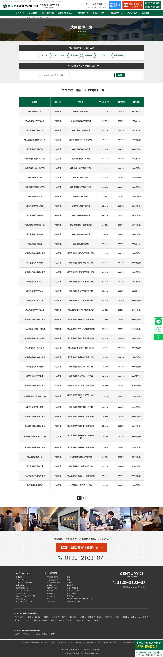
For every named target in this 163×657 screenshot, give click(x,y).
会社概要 (145, 13)
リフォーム (51, 599)
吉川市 (116, 617)
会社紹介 (19, 577)
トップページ (19, 13)
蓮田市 (90, 617)
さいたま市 (19, 617)
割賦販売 (70, 585)
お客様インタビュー (66, 13)
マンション (59, 55)
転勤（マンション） (74, 591)
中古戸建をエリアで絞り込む (81, 66)
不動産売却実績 (52, 577)
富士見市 (18, 620)
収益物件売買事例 (53, 582)
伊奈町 (99, 617)
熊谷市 (44, 620)
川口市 (46, 617)
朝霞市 (61, 620)
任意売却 (70, 596)
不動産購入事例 (52, 580)
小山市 (36, 634)
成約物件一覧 (83, 13)
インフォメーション (23, 591)
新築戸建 (88, 55)
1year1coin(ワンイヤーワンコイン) (79, 599)
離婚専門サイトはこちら (112, 642)
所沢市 (87, 620)
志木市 (70, 620)
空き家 (69, 582)
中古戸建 (74, 55)
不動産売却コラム (116, 13)
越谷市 (37, 617)
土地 (103, 55)
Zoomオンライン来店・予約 (26, 596)
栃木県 (17, 634)
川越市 (28, 617)
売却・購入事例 (48, 13)
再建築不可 (51, 593)
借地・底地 (51, 601)
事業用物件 (118, 55)
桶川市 (27, 620)
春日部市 (72, 617)
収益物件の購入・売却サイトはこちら (88, 642)
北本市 (36, 620)
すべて (44, 55)
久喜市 (53, 620)
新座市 (96, 620)
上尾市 (54, 617)
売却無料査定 (20, 593)
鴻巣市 (78, 620)
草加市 (125, 617)
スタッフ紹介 (132, 13)
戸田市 (63, 617)
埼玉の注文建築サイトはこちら (62, 642)
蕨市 (132, 617)
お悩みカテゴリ (99, 13)
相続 (68, 577)
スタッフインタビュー (24, 582)
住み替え (50, 591)
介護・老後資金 (72, 588)
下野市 (53, 634)
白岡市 (82, 617)
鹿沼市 (44, 634)
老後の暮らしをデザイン (75, 601)
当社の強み (33, 13)
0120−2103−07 (84, 558)
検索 (120, 75)
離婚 (68, 580)
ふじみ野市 (142, 617)
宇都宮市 (26, 634)
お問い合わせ (20, 599)
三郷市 (107, 617)
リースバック (52, 596)
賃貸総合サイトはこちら (132, 642)
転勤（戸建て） (72, 593)
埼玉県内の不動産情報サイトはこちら (35, 642)
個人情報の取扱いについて (25, 601)
